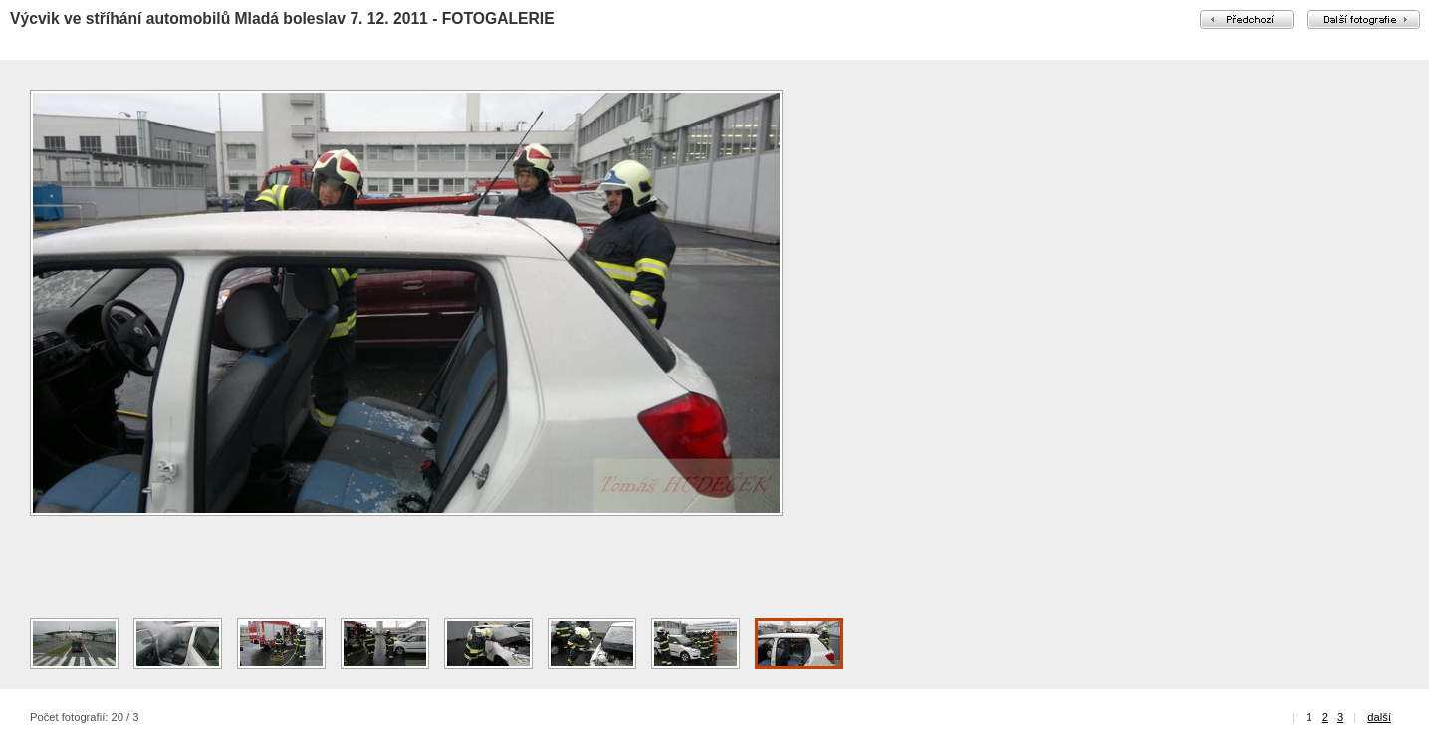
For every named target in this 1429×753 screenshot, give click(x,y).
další (1379, 717)
